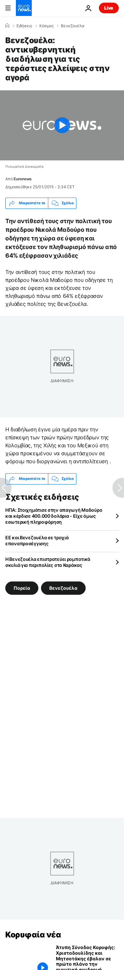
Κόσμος (46, 26)
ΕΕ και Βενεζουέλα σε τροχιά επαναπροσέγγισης (36, 540)
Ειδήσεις (24, 26)
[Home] (7, 25)
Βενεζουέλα (72, 26)
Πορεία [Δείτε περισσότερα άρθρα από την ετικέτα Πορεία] (22, 588)
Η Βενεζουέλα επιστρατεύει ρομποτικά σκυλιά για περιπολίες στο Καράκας (47, 562)
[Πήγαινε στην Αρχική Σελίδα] (24, 8)
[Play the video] (62, 125)
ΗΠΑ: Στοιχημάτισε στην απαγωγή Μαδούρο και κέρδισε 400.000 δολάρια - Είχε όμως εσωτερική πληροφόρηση (53, 516)
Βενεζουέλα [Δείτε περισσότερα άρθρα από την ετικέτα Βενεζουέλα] (63, 588)
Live (108, 8)
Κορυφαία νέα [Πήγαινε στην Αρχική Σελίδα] (33, 934)
